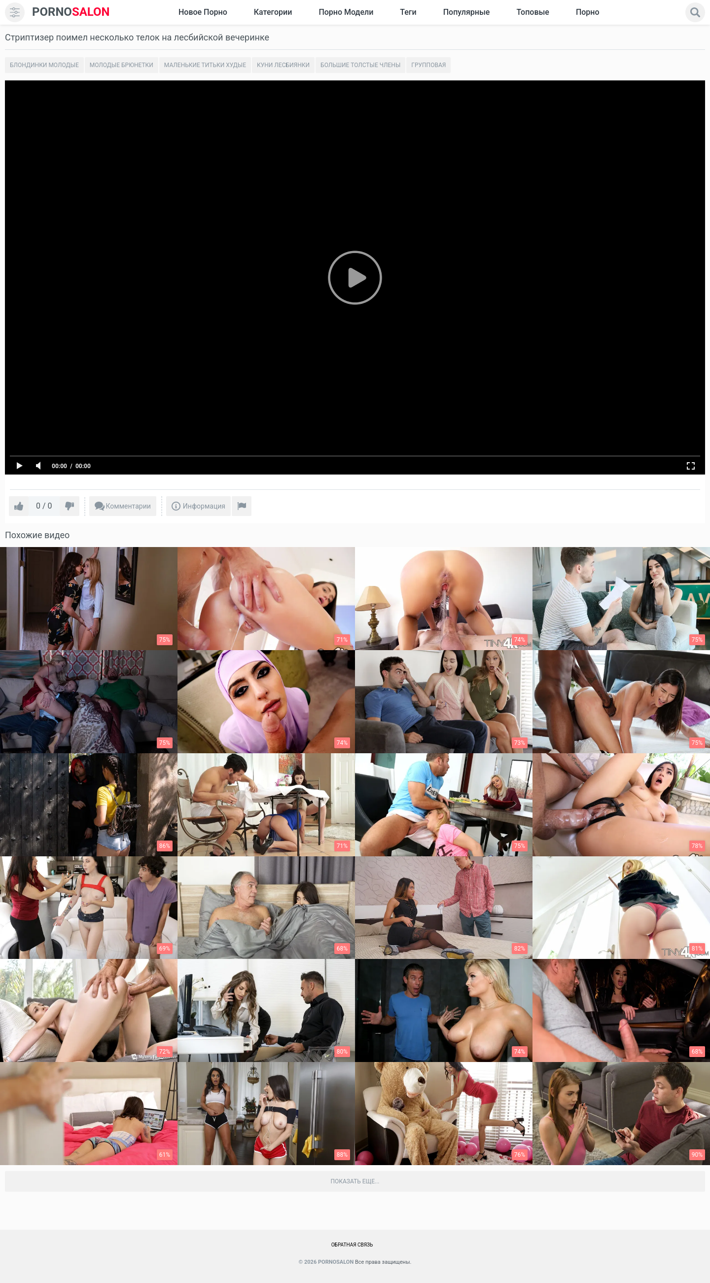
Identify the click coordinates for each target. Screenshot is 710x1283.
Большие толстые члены (360, 65)
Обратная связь (352, 1244)
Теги (408, 12)
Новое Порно (202, 12)
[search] (695, 12)
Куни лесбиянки (283, 65)
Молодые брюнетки (121, 65)
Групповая (428, 65)
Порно (588, 12)
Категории (273, 12)
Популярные (466, 12)
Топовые (532, 12)
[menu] (15, 12)
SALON (71, 12)
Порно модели (346, 12)
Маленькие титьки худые (205, 65)
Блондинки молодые (44, 65)
